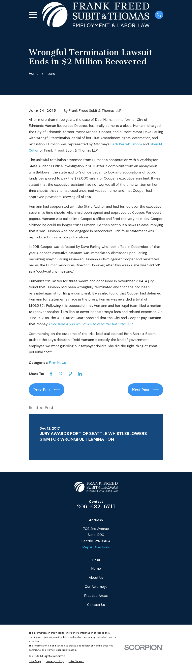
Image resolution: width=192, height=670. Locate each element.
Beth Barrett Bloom (126, 144)
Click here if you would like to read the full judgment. (91, 324)
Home (96, 568)
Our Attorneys (96, 586)
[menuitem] (35, 661)
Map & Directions (96, 547)
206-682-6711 (96, 506)
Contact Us (96, 604)
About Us (96, 577)
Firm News (57, 362)
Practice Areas (96, 595)
